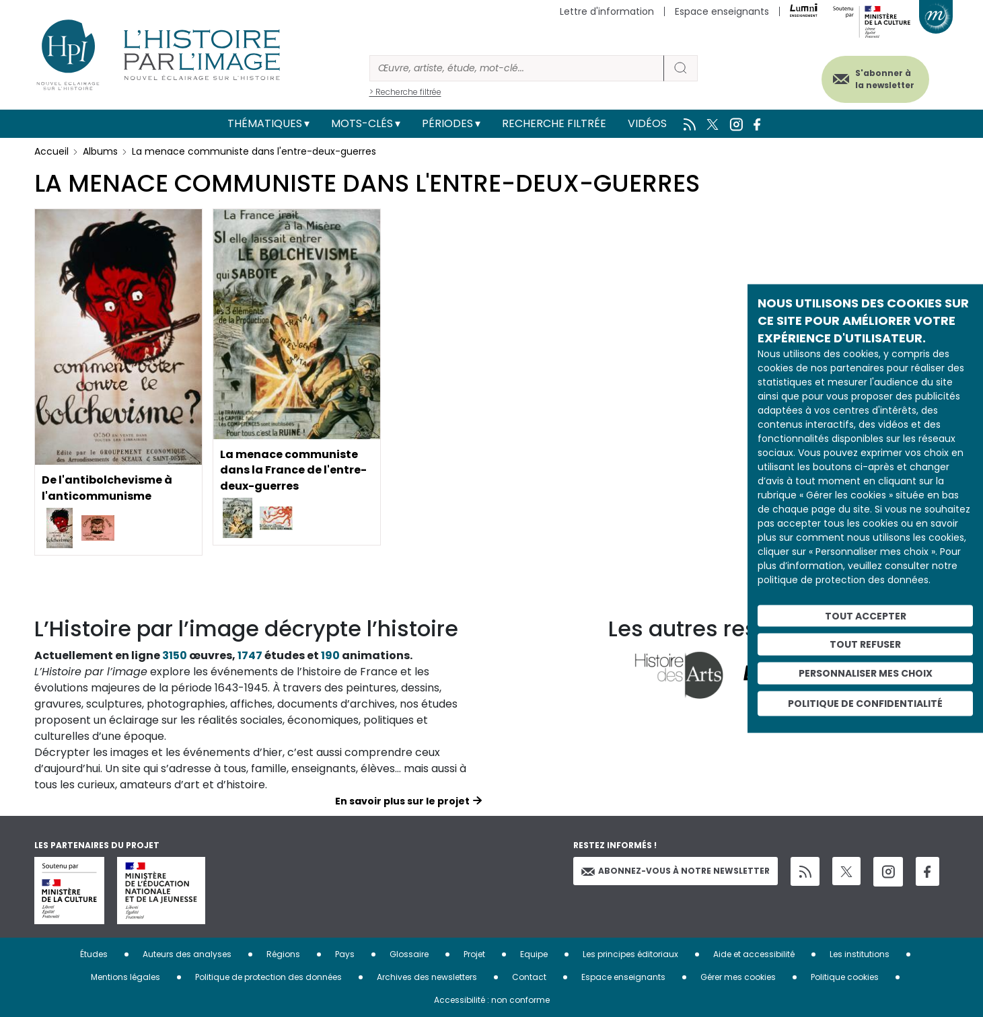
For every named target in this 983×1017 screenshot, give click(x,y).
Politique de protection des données (268, 977)
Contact (529, 977)
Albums (100, 151)
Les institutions (859, 954)
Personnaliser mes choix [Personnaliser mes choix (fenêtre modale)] (866, 673)
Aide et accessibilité (754, 954)
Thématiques (264, 123)
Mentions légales (125, 977)
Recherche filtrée (554, 123)
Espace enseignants (722, 11)
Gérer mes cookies (738, 977)
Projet (474, 954)
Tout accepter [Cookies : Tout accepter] (865, 615)
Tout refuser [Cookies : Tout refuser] (865, 644)
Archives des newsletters (427, 977)
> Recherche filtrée (405, 92)
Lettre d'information (607, 11)
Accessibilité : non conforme (492, 1000)
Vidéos (647, 123)
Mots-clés (362, 123)
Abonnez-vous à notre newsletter (675, 870)
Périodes (447, 123)
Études (94, 954)
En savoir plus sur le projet (402, 801)
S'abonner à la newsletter (884, 79)
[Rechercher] (516, 68)
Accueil (51, 151)
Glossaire (409, 954)
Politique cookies (845, 977)
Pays (345, 954)
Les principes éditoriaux (630, 954)
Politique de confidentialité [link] (865, 703)
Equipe (534, 954)
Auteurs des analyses (187, 954)
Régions (283, 954)
